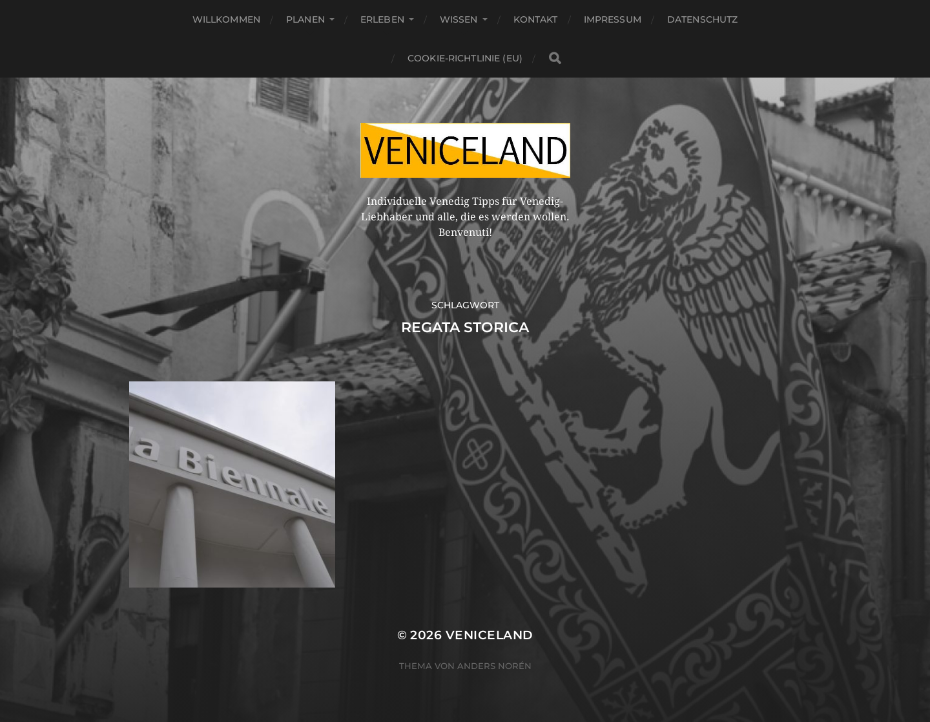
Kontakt (535, 19)
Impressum (612, 19)
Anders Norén (494, 666)
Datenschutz (702, 19)
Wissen (459, 19)
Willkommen (226, 19)
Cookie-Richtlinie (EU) (465, 58)
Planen (305, 19)
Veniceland (489, 635)
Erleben (382, 19)
